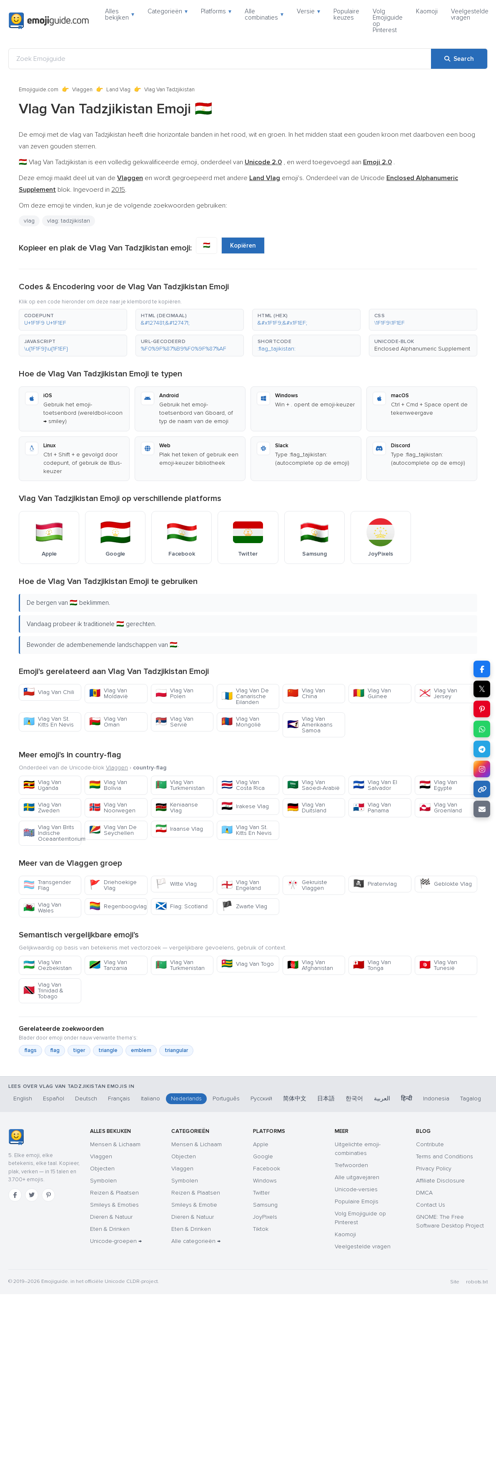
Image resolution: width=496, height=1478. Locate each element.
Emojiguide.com (38, 89)
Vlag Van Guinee (372, 693)
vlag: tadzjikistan (68, 220)
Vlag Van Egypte (438, 785)
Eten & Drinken (110, 1229)
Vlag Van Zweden (42, 807)
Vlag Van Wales (42, 907)
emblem (141, 1050)
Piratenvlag (375, 883)
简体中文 (294, 1098)
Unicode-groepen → (116, 1241)
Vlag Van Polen (174, 693)
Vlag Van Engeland (241, 885)
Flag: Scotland (181, 906)
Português (226, 1098)
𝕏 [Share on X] (481, 689)
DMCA (424, 1192)
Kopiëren (243, 245)
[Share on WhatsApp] (481, 729)
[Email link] (481, 809)
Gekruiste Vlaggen (307, 885)
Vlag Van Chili (48, 692)
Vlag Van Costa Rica (243, 785)
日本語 (326, 1098)
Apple (260, 1144)
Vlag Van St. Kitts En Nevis (48, 721)
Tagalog (470, 1098)
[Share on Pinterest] (481, 709)
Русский (261, 1098)
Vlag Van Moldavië (108, 693)
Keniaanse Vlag (176, 807)
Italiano (150, 1098)
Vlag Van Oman (108, 721)
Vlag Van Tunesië (438, 965)
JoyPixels (265, 1216)
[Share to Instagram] (481, 769)
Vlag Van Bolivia (108, 785)
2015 (118, 189)
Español (53, 1098)
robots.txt (477, 1282)
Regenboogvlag (118, 906)
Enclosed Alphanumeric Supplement (422, 348)
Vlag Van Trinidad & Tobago (43, 990)
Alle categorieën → (195, 1241)
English (22, 1098)
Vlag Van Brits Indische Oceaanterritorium (52, 833)
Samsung (265, 1204)
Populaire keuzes (346, 14)
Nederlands (186, 1098)
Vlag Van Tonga (372, 965)
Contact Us (430, 1204)
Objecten (102, 1168)
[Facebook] (15, 1195)
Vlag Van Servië (174, 721)
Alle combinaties (264, 14)
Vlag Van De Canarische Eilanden (245, 696)
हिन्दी (406, 1098)
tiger (79, 1050)
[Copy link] (481, 789)
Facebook (266, 1168)
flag (55, 1050)
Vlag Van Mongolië (241, 721)
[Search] (459, 59)
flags (30, 1050)
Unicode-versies (356, 1189)
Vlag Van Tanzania (108, 965)
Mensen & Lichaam (115, 1144)
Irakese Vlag (245, 806)
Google (263, 1156)
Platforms (216, 11)
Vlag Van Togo (247, 963)
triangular (176, 1050)
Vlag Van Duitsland (306, 807)
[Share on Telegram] (481, 749)
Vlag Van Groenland (440, 807)
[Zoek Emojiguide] (220, 59)
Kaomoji (427, 11)
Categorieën (168, 11)
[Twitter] (31, 1195)
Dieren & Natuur (111, 1216)
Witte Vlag (176, 883)
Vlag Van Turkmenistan (180, 785)
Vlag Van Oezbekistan (47, 965)
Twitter (261, 1192)
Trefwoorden (351, 1165)
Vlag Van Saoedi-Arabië (313, 785)
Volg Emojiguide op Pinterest (388, 21)
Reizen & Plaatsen (114, 1192)
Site (454, 1282)
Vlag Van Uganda (42, 785)
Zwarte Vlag (244, 906)
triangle (108, 1050)
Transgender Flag (47, 885)
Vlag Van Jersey (438, 693)
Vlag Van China (306, 693)
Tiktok (260, 1229)
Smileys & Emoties (114, 1204)
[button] (73, 320)
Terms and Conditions (444, 1156)
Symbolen (103, 1180)
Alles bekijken (119, 14)
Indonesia (436, 1098)
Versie (308, 11)
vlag (29, 220)
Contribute (430, 1144)
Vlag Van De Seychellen (113, 830)
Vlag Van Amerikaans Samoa (310, 724)
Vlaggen (82, 89)
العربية (382, 1098)
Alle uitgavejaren (357, 1177)
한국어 (354, 1098)
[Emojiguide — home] (48, 21)
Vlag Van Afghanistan (310, 965)
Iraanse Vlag (179, 828)
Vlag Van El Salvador (375, 785)
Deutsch (86, 1098)
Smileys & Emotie (194, 1204)
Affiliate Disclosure (440, 1180)
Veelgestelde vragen (469, 14)
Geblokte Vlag (445, 883)
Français (119, 1098)
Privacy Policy (433, 1168)
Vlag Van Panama (372, 807)
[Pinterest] (48, 1195)
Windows (265, 1180)
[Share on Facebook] (481, 669)
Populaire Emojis (356, 1201)
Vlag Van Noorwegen (112, 807)
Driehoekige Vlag (113, 885)
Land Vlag (118, 89)
